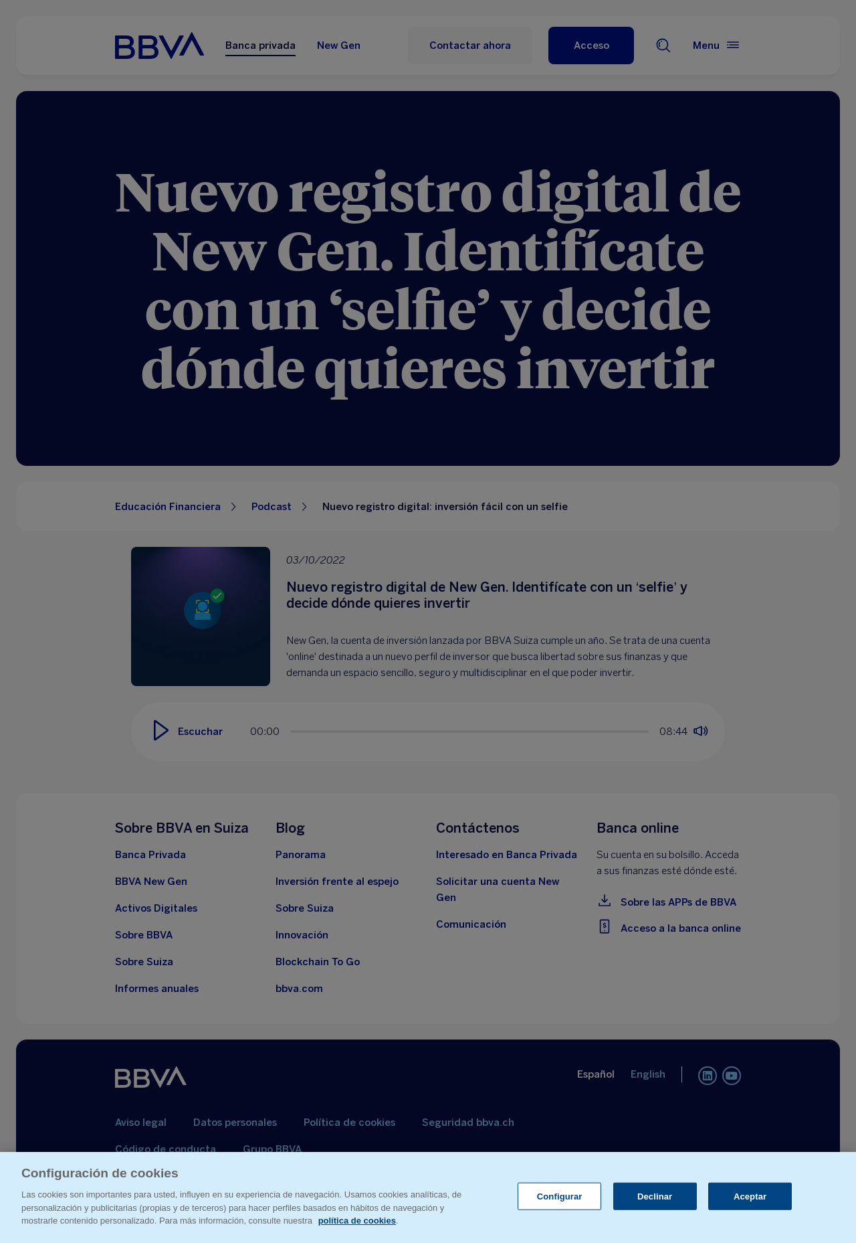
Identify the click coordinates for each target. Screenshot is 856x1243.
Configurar (559, 1196)
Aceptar (750, 1196)
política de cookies (357, 1221)
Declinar (654, 1196)
